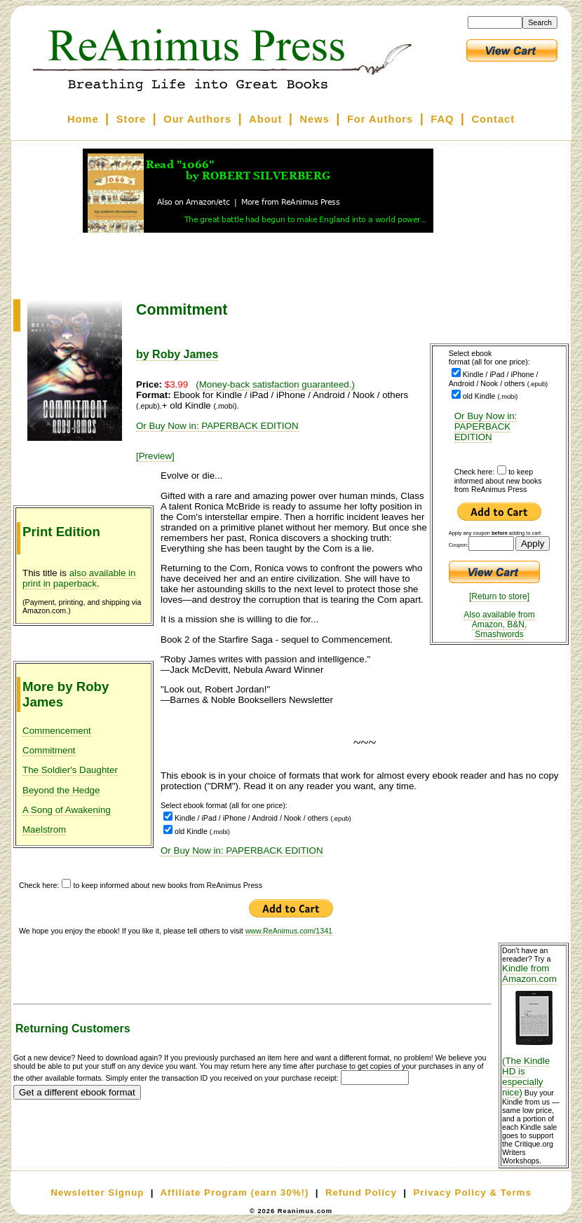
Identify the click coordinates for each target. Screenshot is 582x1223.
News (315, 119)
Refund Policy (361, 1192)
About (265, 119)
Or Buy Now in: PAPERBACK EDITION (485, 426)
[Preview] (155, 456)
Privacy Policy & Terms (472, 1192)
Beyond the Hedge (61, 790)
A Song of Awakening (66, 810)
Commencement (56, 730)
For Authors (380, 119)
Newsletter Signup (97, 1192)
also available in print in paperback (79, 578)
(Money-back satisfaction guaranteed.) (275, 384)
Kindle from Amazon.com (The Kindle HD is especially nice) (533, 1030)
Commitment (49, 750)
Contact (493, 119)
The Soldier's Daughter (70, 770)
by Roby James (177, 354)
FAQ (442, 119)
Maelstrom (44, 829)
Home (83, 119)
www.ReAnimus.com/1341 (288, 931)
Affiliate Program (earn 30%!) (234, 1192)
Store (131, 119)
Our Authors (197, 119)
